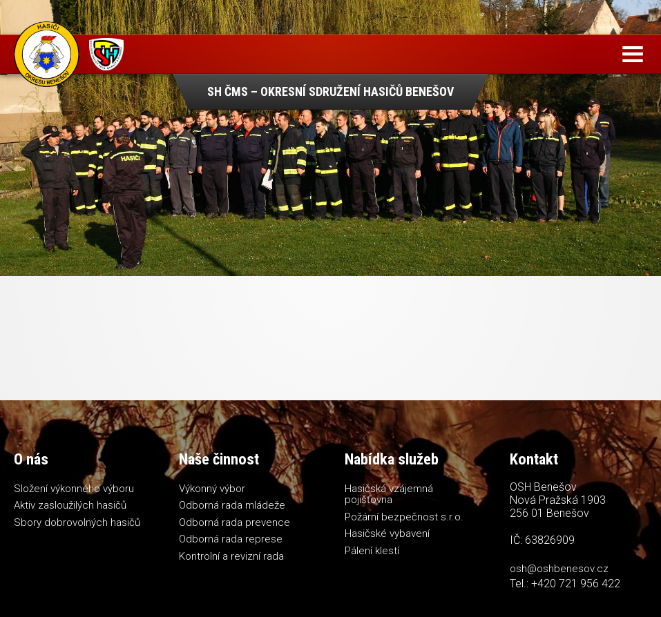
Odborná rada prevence (234, 522)
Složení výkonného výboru (74, 488)
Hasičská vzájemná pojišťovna (389, 494)
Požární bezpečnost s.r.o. (404, 517)
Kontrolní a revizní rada (231, 556)
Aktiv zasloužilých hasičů (70, 505)
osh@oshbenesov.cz (559, 568)
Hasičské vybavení (387, 533)
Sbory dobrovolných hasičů (77, 522)
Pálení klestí (372, 551)
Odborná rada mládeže (232, 505)
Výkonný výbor (212, 488)
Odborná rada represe (230, 539)
